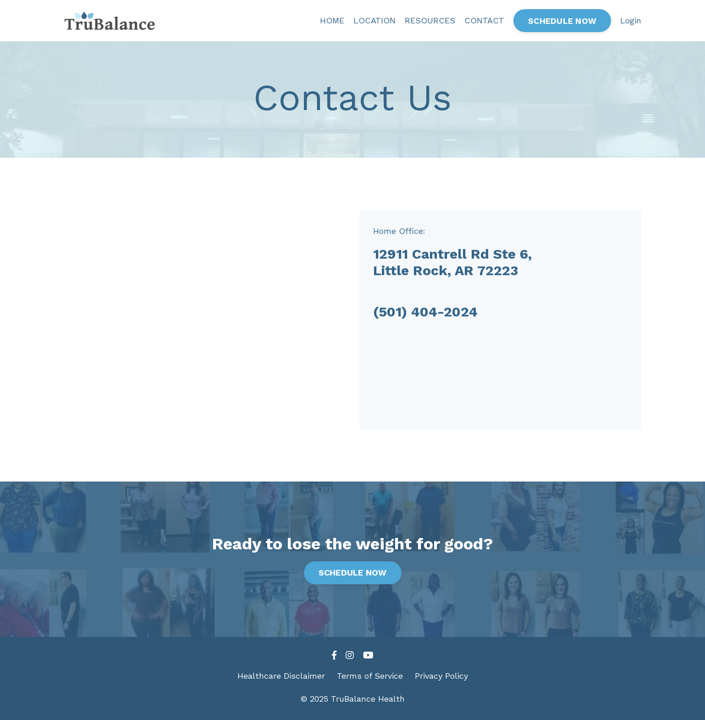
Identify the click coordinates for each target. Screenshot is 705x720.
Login (630, 20)
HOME (332, 20)
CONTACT (484, 20)
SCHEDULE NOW (562, 21)
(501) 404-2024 (425, 312)
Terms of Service (370, 676)
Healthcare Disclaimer (281, 676)
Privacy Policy (441, 676)
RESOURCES (430, 20)
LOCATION (374, 20)
